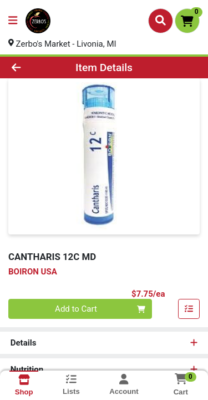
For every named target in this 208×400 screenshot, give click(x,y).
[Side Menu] (12, 20)
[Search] (160, 20)
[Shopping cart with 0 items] (187, 20)
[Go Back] (32, 67)
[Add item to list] (189, 309)
